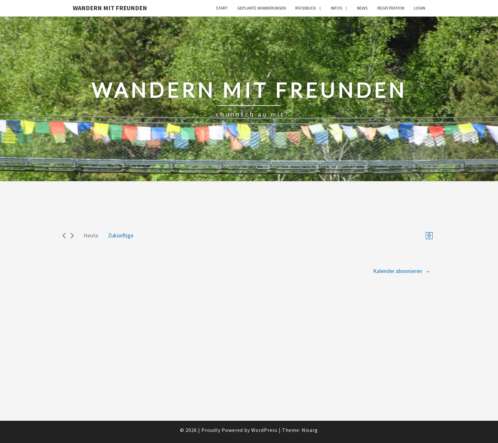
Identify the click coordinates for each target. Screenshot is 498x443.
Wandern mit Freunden (110, 8)
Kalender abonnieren (397, 271)
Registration (390, 8)
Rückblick (305, 8)
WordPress (264, 430)
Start (222, 8)
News (362, 8)
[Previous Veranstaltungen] (64, 236)
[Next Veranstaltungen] (72, 236)
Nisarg (310, 430)
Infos (336, 8)
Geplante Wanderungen (261, 8)
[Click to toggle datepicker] (121, 235)
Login (419, 8)
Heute (91, 235)
